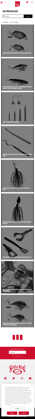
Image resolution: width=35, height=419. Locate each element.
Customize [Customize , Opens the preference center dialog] (17, 408)
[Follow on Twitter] (13, 378)
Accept (23, 413)
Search (28, 16)
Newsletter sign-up (17, 349)
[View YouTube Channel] (29, 378)
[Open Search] (5, 2)
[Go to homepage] (17, 4)
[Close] (32, 385)
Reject (12, 413)
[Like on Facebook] (5, 378)
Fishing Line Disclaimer (21, 416)
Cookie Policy (12, 416)
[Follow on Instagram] (21, 378)
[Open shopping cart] (32, 2)
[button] (1, 2)
